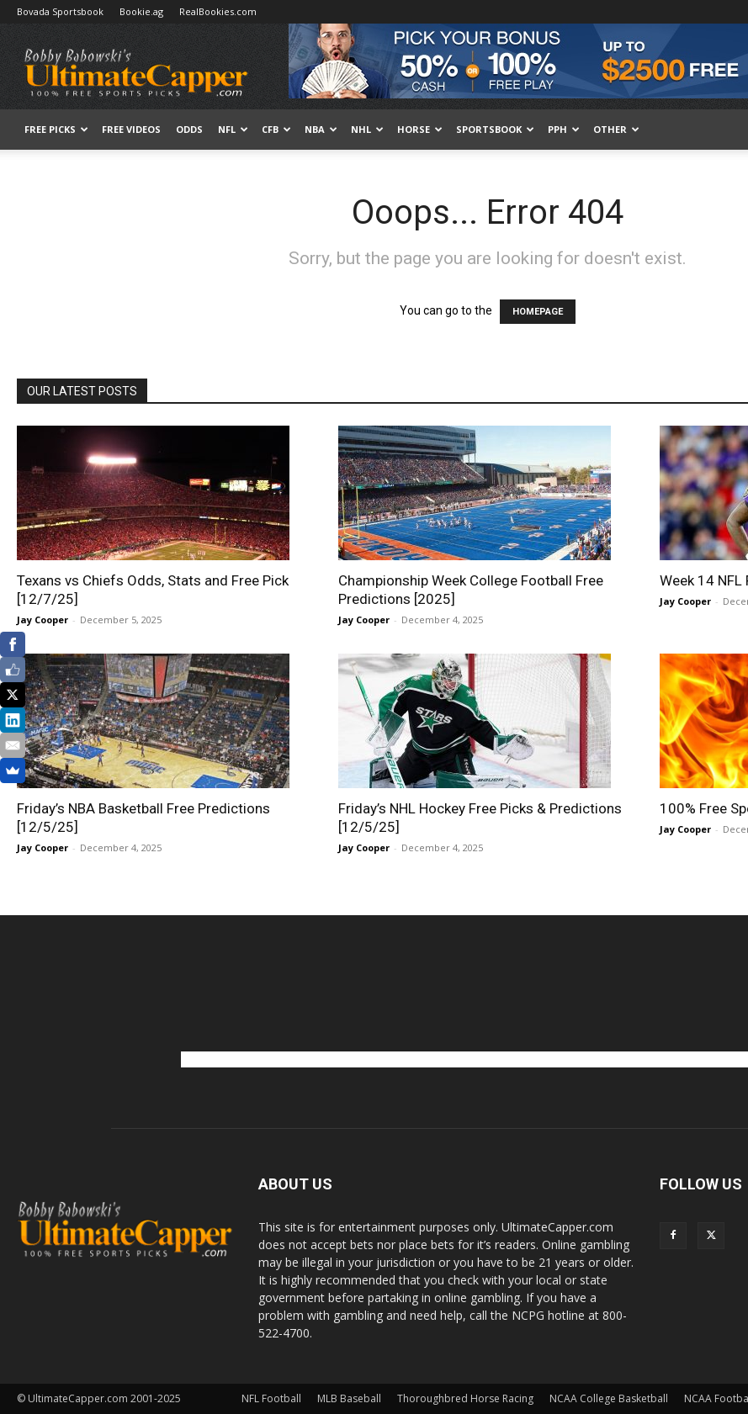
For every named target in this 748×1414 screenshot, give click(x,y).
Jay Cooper (42, 619)
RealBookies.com (218, 11)
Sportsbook (495, 129)
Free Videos (131, 129)
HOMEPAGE (537, 311)
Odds (189, 129)
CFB (276, 129)
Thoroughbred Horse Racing (465, 1398)
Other (616, 129)
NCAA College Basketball (608, 1398)
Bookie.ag (141, 11)
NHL (367, 129)
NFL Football (271, 1398)
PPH (564, 129)
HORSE (420, 129)
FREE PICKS (56, 129)
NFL (233, 129)
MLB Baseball (349, 1398)
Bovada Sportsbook (60, 11)
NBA (321, 129)
